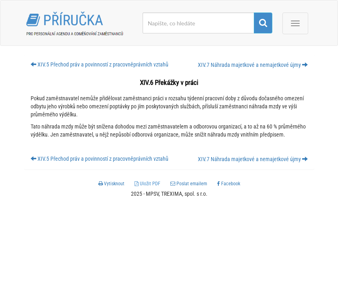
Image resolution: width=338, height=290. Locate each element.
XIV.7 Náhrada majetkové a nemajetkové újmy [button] (253, 65)
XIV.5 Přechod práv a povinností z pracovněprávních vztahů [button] (99, 64)
